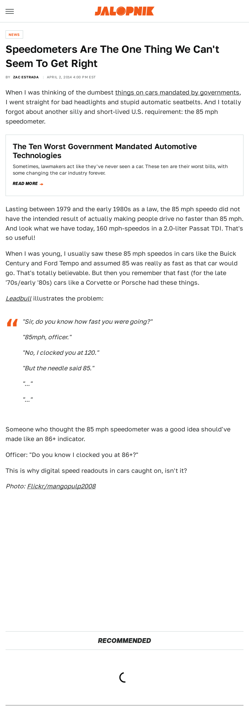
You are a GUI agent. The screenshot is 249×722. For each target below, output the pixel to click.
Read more (25, 183)
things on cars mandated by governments (177, 92)
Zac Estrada (26, 77)
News (14, 34)
